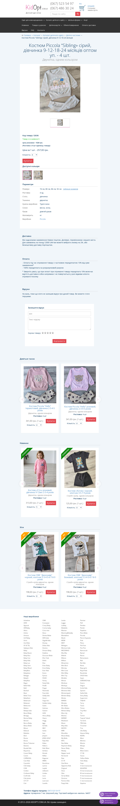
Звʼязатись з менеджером (109, 801)
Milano (63, 658)
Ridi (81, 660)
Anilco (26, 633)
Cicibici (26, 771)
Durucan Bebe (47, 655)
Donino (44, 648)
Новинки (25, 25)
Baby (25, 650)
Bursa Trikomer (29, 743)
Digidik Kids (46, 640)
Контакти (41, 30)
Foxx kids (45, 693)
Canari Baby (28, 753)
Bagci (26, 683)
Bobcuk (26, 731)
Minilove (64, 683)
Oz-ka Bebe (65, 776)
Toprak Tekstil (85, 718)
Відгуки (25, 30)
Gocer (44, 698)
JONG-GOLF (46, 738)
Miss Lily (64, 713)
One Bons (64, 763)
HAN (44, 713)
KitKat (44, 756)
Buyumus (27, 751)
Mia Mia (64, 653)
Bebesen (27, 703)
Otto (62, 773)
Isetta (44, 731)
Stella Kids (83, 693)
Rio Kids (83, 663)
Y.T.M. (82, 753)
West (82, 738)
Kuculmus (45, 763)
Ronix (82, 665)
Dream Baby (46, 650)
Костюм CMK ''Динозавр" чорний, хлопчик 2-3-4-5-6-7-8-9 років (40, 577)
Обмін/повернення (71, 25)
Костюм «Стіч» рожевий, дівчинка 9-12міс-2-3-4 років (40, 491)
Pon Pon (83, 648)
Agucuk (26, 625)
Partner (82, 620)
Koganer (45, 758)
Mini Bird (64, 665)
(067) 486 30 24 (62, 8)
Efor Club (45, 658)
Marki (63, 638)
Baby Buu (27, 655)
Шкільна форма (74, 20)
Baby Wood (28, 668)
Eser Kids (45, 670)
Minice (63, 680)
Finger (44, 688)
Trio (81, 728)
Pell (81, 623)
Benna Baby (28, 718)
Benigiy (26, 716)
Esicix (44, 673)
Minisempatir (66, 693)
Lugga (63, 623)
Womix (82, 743)
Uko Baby (83, 731)
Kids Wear (46, 748)
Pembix (82, 625)
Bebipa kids (28, 711)
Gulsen (44, 711)
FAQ (32, 30)
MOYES (63, 728)
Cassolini (27, 763)
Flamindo (45, 690)
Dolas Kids (46, 645)
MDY (63, 643)
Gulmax (45, 708)
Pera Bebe (83, 633)
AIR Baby (27, 628)
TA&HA (82, 701)
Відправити (59, 341)
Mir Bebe (64, 706)
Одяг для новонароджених (32, 20)
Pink (81, 640)
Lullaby (63, 625)
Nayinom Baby (66, 746)
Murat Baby (65, 736)
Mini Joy (64, 668)
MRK (62, 731)
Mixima (63, 716)
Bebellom (27, 698)
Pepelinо (83, 630)
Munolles (64, 733)
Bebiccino (27, 706)
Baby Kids (27, 660)
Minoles (64, 703)
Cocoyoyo (45, 623)
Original (64, 768)
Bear (25, 693)
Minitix (63, 698)
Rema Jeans (84, 658)
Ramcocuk (83, 650)
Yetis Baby (83, 761)
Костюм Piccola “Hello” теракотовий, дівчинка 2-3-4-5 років (40, 408)
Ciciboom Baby (29, 773)
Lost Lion (45, 781)
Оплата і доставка (89, 25)
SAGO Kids (84, 675)
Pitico (82, 643)
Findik (44, 685)
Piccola (82, 635)
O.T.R (63, 761)
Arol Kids (27, 643)
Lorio (44, 778)
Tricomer (83, 726)
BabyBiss (27, 670)
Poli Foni (83, 645)
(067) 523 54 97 (62, 3)
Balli (25, 688)
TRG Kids (83, 723)
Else (43, 663)
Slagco (82, 685)
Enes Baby (46, 665)
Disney (44, 643)
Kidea (44, 743)
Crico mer (45, 630)
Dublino (45, 653)
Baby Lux (27, 663)
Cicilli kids (27, 776)
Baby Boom (28, 653)
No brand (64, 756)
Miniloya (64, 685)
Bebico (26, 708)
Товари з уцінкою (39, 25)
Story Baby (84, 696)
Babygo (26, 675)
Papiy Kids (64, 783)
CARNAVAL (27, 758)
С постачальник (86, 781)
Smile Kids (83, 688)
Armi (25, 640)
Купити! (28, 160)
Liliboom (45, 771)
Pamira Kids (65, 781)
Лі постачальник (86, 771)
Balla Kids (27, 685)
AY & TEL (27, 645)
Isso (43, 733)
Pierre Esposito (85, 638)
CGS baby (27, 766)
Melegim (64, 645)
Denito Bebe (46, 635)
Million (63, 660)
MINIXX (63, 701)
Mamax (64, 630)
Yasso (82, 756)
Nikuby (63, 751)
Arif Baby (27, 638)
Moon (63, 723)
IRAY (44, 728)
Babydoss (27, 673)
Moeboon (64, 721)
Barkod (26, 690)
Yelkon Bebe (84, 758)
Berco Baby (28, 723)
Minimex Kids (66, 690)
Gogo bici (45, 701)
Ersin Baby (46, 668)
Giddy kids (46, 696)
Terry (82, 703)
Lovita (63, 620)
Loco (44, 776)
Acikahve (27, 620)
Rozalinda (83, 673)
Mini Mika (64, 673)
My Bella (64, 738)
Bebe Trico (27, 696)
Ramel (82, 653)
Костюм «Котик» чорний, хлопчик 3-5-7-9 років (80, 491)
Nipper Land (65, 753)
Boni (25, 736)
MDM (63, 640)
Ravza (82, 655)
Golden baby (46, 703)
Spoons (82, 690)
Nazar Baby (65, 748)
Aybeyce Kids (28, 648)
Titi (81, 713)
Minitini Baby (65, 696)
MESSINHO (65, 650)
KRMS (44, 761)
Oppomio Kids (66, 766)
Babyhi (26, 678)
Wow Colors (84, 751)
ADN (25, 623)
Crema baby (46, 628)
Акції (85, 20)
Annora (26, 635)
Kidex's (44, 746)
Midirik (63, 655)
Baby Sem (27, 665)
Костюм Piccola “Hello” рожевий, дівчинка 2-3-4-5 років (80, 407)
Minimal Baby (66, 688)
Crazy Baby (46, 625)
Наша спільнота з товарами (110, 794)
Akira (25, 630)
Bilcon (26, 728)
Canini (26, 756)
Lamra (44, 766)
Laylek (44, 768)
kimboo (45, 751)
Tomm (82, 716)
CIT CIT (26, 781)
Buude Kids (27, 748)
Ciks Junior (27, 778)
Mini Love (64, 670)
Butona (26, 746)
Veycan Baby (84, 733)
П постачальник (86, 778)
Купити (51, 421)
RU (80, 4)
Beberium (27, 701)
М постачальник (86, 773)
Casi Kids (27, 761)
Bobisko (26, 733)
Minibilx (64, 678)
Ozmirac (64, 778)
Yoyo (82, 763)
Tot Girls (83, 721)
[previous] (22, 399)
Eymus (44, 675)
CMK (44, 620)
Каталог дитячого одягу (55, 20)
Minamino (64, 663)
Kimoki (44, 753)
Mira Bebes (65, 708)
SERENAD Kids (85, 680)
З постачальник (86, 766)
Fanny (44, 680)
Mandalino (65, 635)
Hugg (44, 721)
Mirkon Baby (65, 711)
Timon (82, 708)
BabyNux (27, 680)
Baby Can (27, 658)
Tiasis (82, 706)
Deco (44, 633)
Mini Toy (64, 675)
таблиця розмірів (70, 189)
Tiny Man (83, 711)
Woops (82, 746)
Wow (82, 748)
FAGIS (44, 678)
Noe (62, 758)
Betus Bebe (28, 726)
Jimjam (44, 736)
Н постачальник (86, 776)
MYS (62, 741)
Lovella (44, 783)
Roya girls (83, 668)
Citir (25, 783)
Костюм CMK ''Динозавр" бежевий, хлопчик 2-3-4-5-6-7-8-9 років (80, 577)
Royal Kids (83, 670)
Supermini (83, 698)
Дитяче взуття (54, 25)
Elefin (44, 660)
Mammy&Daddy (67, 633)
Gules (44, 706)
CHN (25, 768)
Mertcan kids (65, 648)
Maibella (64, 628)
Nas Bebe (64, 743)
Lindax (44, 773)
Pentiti (82, 628)
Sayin (82, 678)
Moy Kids (64, 726)
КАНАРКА (83, 768)
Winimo (82, 741)
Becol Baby (27, 713)
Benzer (26, 721)
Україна (83, 783)
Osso (63, 771)
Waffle (82, 736)
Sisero (82, 683)
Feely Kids (45, 683)
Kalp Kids (45, 741)
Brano (26, 738)
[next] (98, 399)
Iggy (43, 723)
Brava (26, 741)
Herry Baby (46, 716)
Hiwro (44, 718)
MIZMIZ (64, 718)
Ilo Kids (44, 726)
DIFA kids (45, 638)
